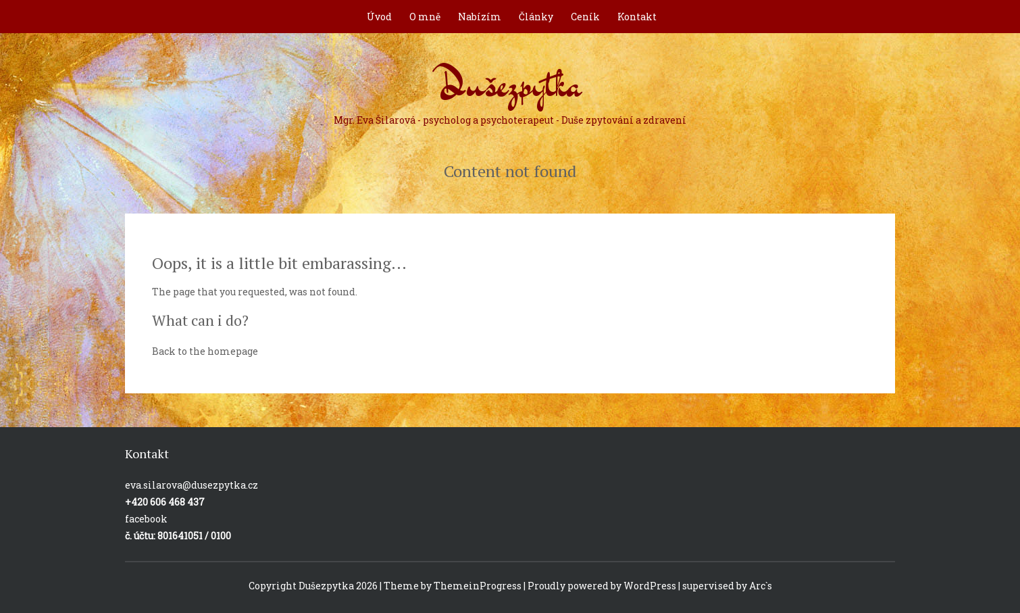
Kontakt (637, 16)
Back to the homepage (205, 351)
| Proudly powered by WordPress (600, 585)
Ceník (585, 16)
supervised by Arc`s (727, 585)
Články (536, 16)
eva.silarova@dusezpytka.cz (191, 485)
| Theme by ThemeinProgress (450, 585)
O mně (424, 16)
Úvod (379, 16)
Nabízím (479, 16)
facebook (146, 518)
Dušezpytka (510, 90)
